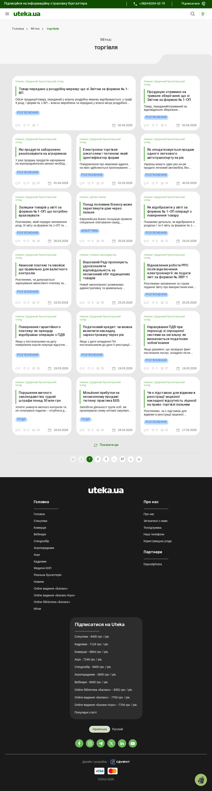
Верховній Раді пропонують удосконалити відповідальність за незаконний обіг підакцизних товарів (106, 270)
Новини (20, 81)
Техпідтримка (153, 527)
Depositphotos (153, 564)
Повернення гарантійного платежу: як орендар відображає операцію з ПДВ (42, 331)
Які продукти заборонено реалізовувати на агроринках (43, 151)
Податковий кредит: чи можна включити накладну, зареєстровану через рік (107, 331)
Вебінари (40, 534)
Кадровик (40, 561)
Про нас (149, 514)
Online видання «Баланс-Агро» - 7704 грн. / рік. (106, 704)
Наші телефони (154, 534)
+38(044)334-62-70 (152, 3)
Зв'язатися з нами (156, 521)
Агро (37, 554)
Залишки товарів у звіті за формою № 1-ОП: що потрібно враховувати (43, 211)
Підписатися (191, 3)
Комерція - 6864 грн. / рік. (91, 651)
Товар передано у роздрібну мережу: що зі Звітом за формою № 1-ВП (74, 91)
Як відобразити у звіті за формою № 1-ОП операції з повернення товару (169, 211)
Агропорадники (44, 548)
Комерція (40, 527)
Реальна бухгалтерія (47, 575)
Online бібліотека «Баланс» (52, 602)
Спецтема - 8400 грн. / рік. (92, 636)
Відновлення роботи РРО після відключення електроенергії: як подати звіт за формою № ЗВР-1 (169, 271)
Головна (39, 514)
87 (122, 459)
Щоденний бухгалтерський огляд (45, 81)
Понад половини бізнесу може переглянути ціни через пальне (107, 208)
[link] (74, 103)
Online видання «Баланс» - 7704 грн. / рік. (102, 697)
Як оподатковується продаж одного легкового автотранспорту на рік (170, 153)
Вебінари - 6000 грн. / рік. (91, 682)
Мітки (37, 608)
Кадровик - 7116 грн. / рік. (92, 644)
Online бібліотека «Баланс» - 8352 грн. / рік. (104, 689)
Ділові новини (98, 197)
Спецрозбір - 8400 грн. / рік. (93, 667)
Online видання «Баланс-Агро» (54, 595)
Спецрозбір (41, 541)
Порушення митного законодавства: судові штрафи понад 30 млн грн (40, 397)
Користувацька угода (158, 541)
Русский (117, 729)
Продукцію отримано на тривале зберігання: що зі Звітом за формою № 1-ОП (169, 96)
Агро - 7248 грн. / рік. (89, 659)
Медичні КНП (42, 568)
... (114, 459)
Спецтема (40, 521)
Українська (99, 729)
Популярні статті (86, 712)
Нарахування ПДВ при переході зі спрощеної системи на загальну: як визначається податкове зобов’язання (167, 335)
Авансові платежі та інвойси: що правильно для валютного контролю (43, 269)
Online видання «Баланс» (51, 588)
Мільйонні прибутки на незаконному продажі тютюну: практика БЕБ (101, 397)
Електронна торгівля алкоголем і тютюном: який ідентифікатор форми (105, 153)
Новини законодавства (103, 254)
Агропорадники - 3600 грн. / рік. (95, 674)
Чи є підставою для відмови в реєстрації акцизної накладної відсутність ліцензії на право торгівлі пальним (172, 399)
